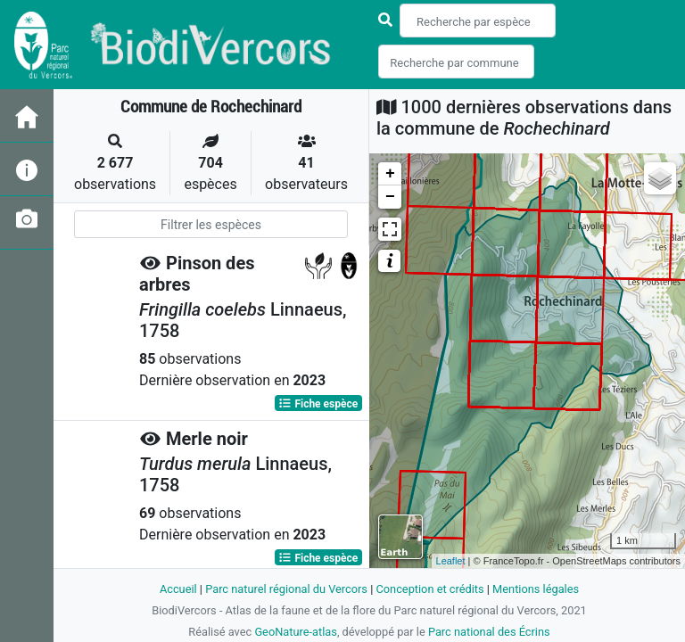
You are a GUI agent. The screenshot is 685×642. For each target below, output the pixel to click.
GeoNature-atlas (295, 631)
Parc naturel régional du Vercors (286, 589)
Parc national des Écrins (489, 631)
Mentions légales (535, 589)
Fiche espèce (318, 403)
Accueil (178, 589)
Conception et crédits (429, 589)
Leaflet (451, 561)
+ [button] (390, 174)
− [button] (390, 197)
